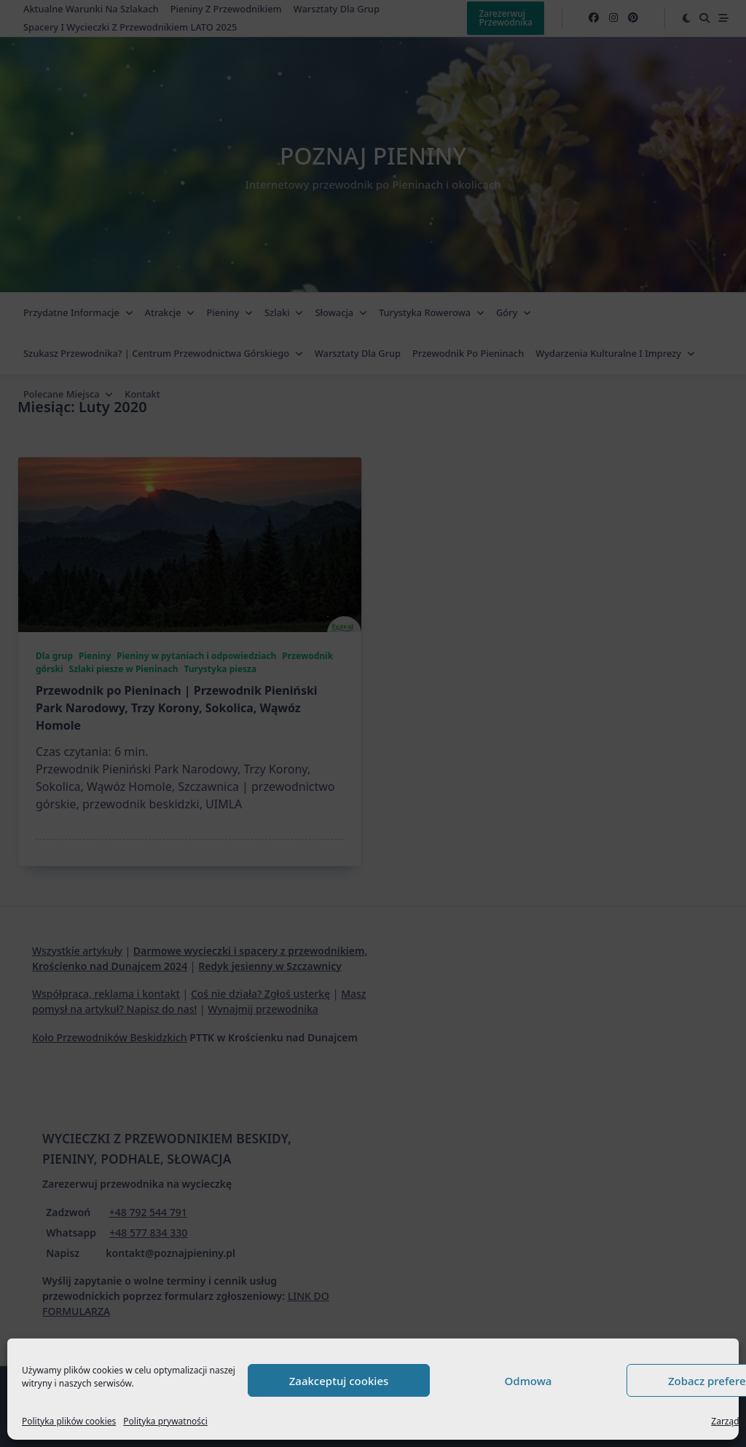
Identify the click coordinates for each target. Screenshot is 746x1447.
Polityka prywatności (165, 1421)
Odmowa (528, 1380)
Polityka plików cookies (69, 1421)
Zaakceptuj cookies (339, 1380)
